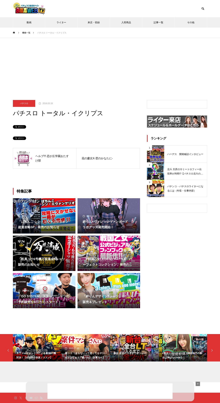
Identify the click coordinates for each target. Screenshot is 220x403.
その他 (190, 22)
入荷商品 (126, 22)
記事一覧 (158, 22)
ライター (61, 22)
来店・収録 (94, 22)
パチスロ (24, 103)
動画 (29, 22)
